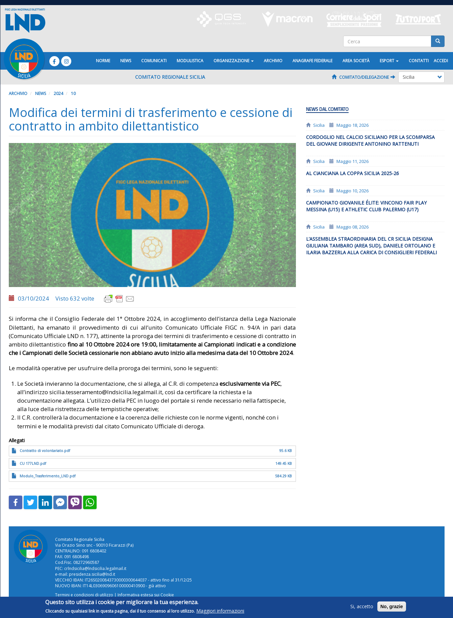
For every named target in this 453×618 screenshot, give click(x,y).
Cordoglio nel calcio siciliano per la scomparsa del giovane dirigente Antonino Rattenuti (370, 140)
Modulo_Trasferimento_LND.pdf (47, 476)
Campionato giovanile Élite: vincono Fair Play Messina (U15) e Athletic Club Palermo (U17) (366, 206)
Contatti (419, 61)
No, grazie (391, 608)
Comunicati (154, 61)
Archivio (273, 61)
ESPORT (389, 61)
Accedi (441, 61)
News (125, 61)
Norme (103, 61)
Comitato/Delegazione (363, 77)
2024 (58, 93)
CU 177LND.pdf (33, 463)
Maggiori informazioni (220, 613)
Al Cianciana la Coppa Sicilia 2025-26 (352, 173)
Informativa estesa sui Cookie (146, 595)
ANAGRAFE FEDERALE (312, 61)
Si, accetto (361, 608)
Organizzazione (233, 61)
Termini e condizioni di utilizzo (84, 595)
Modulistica (190, 61)
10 (73, 93)
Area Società (356, 61)
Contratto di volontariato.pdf (45, 450)
